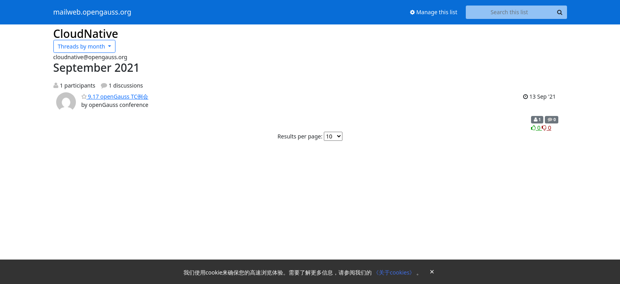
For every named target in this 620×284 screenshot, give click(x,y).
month (82, 46)
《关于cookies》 (394, 272)
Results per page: (300, 136)
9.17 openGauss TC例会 (115, 96)
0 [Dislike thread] (546, 127)
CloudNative (85, 33)
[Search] (560, 12)
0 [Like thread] (536, 127)
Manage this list (433, 12)
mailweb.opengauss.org (92, 12)
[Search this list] (509, 12)
